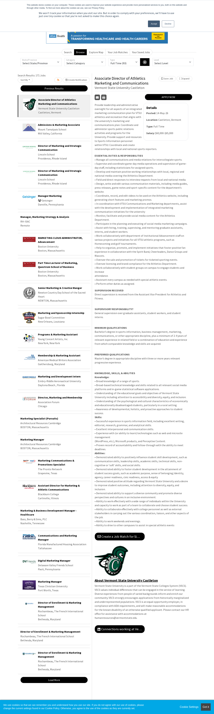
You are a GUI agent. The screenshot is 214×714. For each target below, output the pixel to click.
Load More (54, 680)
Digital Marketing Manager (54, 560)
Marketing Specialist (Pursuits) (39, 418)
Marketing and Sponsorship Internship (61, 313)
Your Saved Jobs (141, 52)
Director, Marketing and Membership (60, 397)
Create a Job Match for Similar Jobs (121, 536)
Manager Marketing (50, 195)
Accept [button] (154, 24)
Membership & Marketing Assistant (59, 355)
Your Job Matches (118, 52)
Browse (80, 52)
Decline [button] (168, 24)
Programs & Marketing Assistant (58, 334)
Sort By (24, 79)
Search (68, 52)
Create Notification (76, 79)
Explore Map (96, 52)
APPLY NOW (168, 97)
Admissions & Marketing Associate (59, 124)
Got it (206, 706)
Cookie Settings (189, 706)
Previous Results (54, 88)
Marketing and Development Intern (59, 376)
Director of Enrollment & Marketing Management (50, 631)
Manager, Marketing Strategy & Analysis (44, 216)
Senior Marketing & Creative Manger (60, 288)
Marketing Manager (32, 439)
